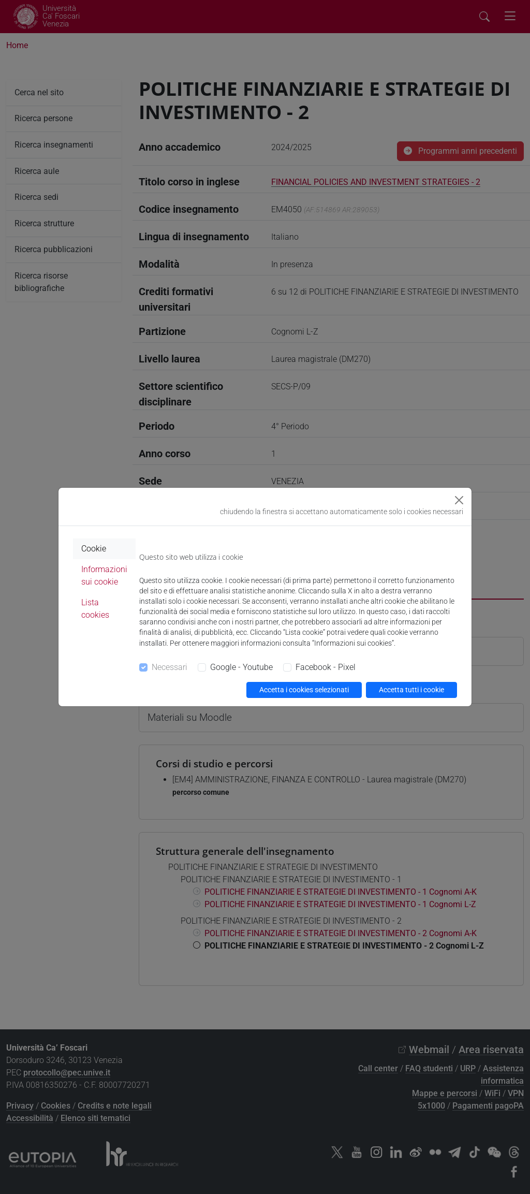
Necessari (169, 667)
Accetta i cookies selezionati (304, 690)
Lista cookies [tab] (95, 609)
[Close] (459, 500)
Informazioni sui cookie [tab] (104, 575)
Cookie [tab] (93, 549)
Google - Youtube (241, 667)
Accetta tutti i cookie (411, 690)
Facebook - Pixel (326, 667)
